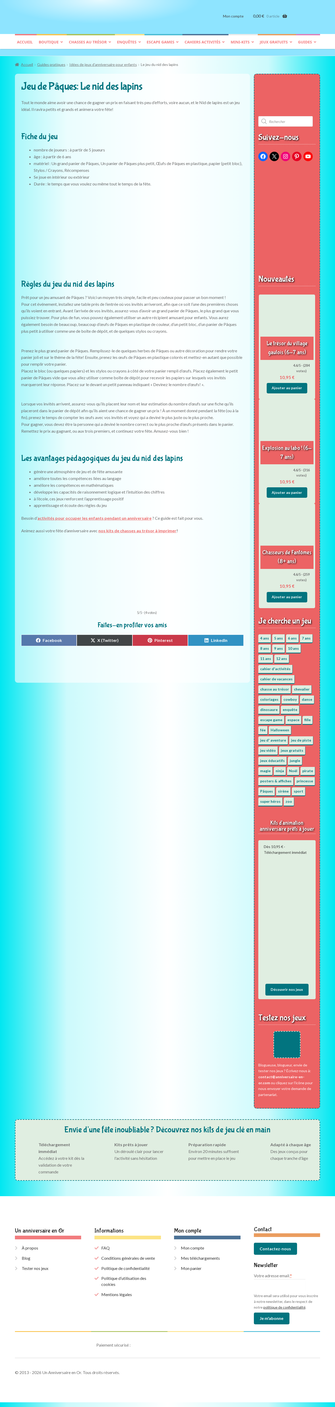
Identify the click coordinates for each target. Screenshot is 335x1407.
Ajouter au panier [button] (287, 385)
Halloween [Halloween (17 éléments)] (280, 727)
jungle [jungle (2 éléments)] (295, 758)
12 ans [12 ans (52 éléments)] (281, 656)
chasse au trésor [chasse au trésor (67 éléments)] (274, 686)
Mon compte (233, 20)
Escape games (160, 46)
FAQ (105, 1252)
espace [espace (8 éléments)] (293, 717)
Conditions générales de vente (128, 1262)
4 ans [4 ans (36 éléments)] (264, 635)
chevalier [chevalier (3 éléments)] (302, 686)
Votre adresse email (273, 1280)
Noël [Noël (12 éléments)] (293, 768)
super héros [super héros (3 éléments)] (270, 798)
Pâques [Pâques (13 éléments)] (266, 788)
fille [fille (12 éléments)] (307, 717)
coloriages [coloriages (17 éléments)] (269, 696)
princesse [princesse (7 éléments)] (305, 778)
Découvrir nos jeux (287, 987)
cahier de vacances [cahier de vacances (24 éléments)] (276, 676)
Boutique (49, 46)
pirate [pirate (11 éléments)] (307, 768)
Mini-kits (240, 46)
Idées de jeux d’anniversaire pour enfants (103, 62)
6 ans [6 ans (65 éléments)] (292, 635)
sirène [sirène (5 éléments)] (283, 788)
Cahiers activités (202, 46)
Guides (305, 46)
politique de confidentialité (284, 1312)
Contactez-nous (275, 1253)
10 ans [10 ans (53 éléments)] (293, 645)
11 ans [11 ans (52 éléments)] (265, 656)
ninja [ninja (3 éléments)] (280, 768)
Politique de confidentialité (125, 1272)
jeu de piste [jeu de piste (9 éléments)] (301, 737)
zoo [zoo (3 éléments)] (289, 798)
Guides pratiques (51, 62)
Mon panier (191, 1272)
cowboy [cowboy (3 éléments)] (290, 696)
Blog (26, 1262)
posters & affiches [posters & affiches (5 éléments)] (276, 778)
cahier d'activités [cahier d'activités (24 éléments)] (275, 666)
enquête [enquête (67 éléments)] (290, 707)
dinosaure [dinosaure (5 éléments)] (269, 707)
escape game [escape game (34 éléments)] (271, 717)
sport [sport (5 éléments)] (298, 788)
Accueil (25, 46)
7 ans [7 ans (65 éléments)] (306, 635)
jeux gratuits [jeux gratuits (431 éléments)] (292, 747)
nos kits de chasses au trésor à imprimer (137, 528)
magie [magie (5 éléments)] (265, 768)
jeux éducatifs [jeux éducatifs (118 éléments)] (272, 758)
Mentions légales (116, 1298)
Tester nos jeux (35, 1272)
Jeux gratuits (274, 46)
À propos (30, 1252)
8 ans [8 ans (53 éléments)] (264, 645)
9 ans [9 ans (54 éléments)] (278, 645)
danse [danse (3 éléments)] (307, 696)
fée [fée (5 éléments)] (263, 727)
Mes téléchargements (200, 1262)
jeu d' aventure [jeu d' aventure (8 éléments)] (273, 737)
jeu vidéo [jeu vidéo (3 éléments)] (268, 747)
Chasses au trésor (88, 46)
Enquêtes (126, 46)
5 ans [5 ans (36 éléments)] (278, 635)
